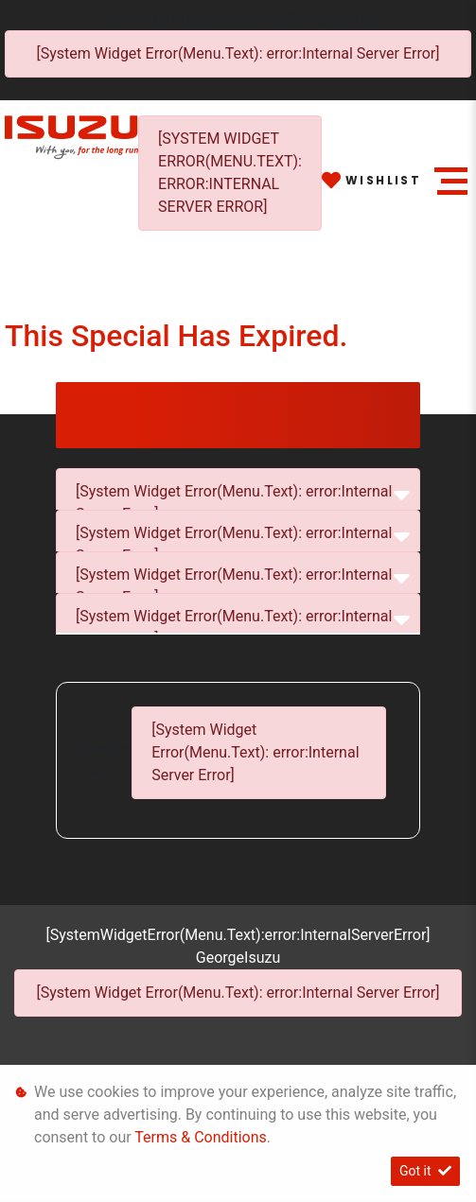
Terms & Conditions (200, 1137)
